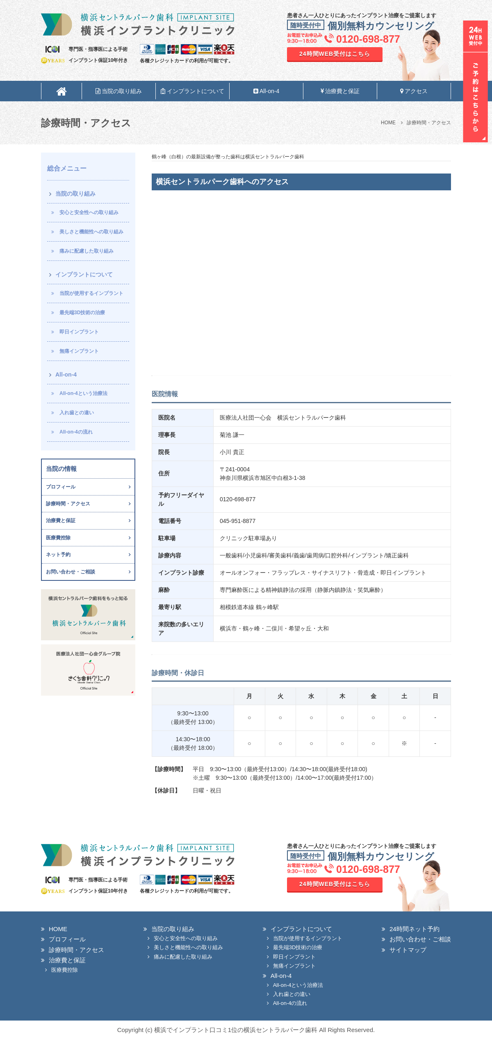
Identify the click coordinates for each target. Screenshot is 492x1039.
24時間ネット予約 (415, 928)
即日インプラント (79, 332)
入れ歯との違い (76, 413)
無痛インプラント (79, 351)
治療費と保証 (340, 91)
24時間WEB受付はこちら (334, 53)
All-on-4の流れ (76, 432)
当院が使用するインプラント (91, 293)
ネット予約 (58, 554)
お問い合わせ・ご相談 (70, 572)
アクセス (414, 91)
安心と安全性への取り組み (88, 212)
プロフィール (60, 487)
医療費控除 (58, 538)
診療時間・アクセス (68, 504)
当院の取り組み (119, 91)
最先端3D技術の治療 (82, 312)
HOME (58, 928)
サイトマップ (408, 949)
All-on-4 (266, 91)
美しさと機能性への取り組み (91, 232)
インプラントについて (192, 91)
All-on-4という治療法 (83, 393)
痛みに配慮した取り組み (86, 251)
